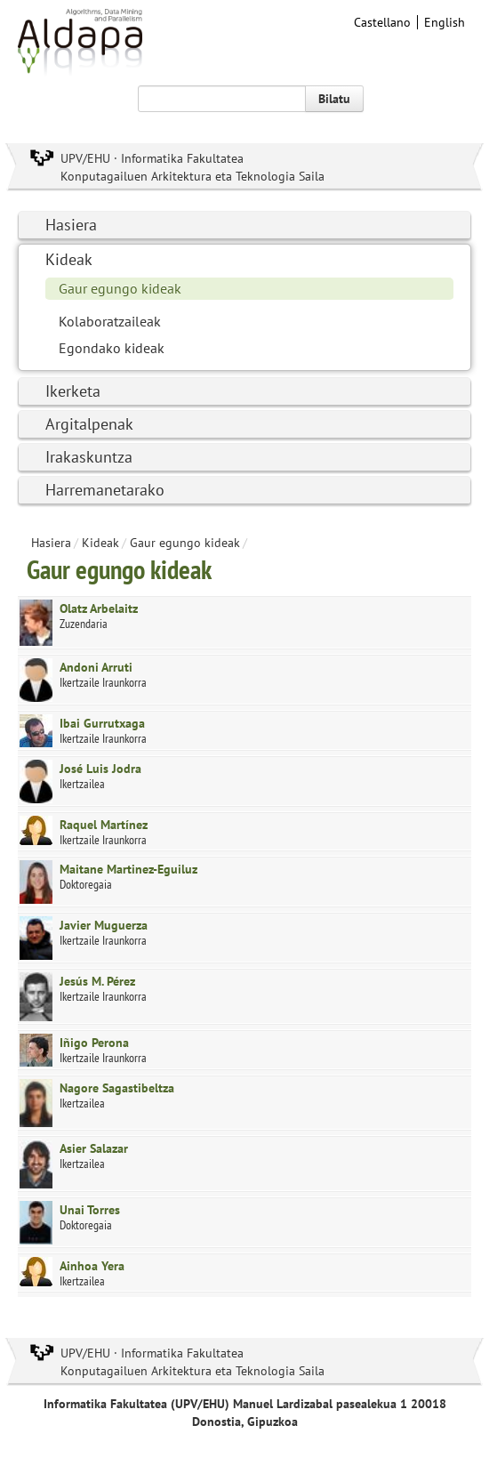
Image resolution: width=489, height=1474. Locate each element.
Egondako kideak (111, 348)
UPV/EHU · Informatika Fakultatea (152, 158)
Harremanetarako (104, 489)
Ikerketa (72, 391)
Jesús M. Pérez (97, 981)
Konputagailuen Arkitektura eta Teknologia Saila (192, 176)
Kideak (68, 259)
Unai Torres (90, 1210)
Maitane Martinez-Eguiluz (128, 869)
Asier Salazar (94, 1148)
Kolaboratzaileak (110, 321)
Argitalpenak (89, 424)
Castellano (382, 22)
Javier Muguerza (104, 925)
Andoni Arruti (96, 667)
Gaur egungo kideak (120, 288)
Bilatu (334, 99)
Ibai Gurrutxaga (102, 723)
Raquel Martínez (104, 825)
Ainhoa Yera (92, 1266)
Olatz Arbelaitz (99, 608)
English (444, 22)
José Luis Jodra (100, 769)
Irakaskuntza (88, 457)
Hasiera (71, 224)
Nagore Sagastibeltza (117, 1088)
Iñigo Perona (94, 1043)
